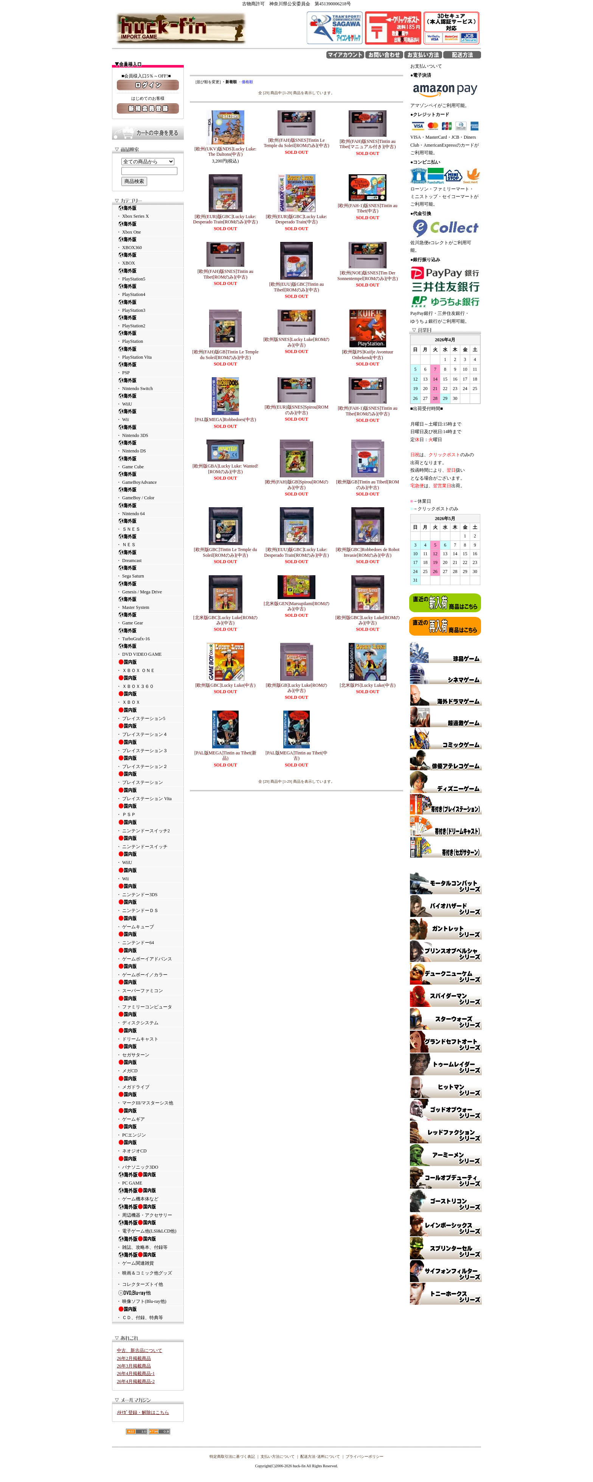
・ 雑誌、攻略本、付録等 (147, 1243)
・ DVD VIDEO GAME (147, 650)
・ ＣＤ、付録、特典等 (147, 1313)
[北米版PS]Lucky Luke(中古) (368, 685)
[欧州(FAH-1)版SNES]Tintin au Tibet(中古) (367, 208)
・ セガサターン (147, 1050)
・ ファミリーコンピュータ (147, 1002)
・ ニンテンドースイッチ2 (147, 826)
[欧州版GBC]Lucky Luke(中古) (226, 685)
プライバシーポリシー (364, 1456)
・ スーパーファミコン (147, 986)
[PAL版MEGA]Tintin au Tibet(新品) (225, 755)
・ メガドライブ (147, 1082)
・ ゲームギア (147, 1114)
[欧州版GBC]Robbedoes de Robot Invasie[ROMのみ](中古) (368, 552)
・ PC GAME (147, 1178)
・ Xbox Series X (147, 212)
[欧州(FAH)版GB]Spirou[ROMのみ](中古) (296, 484)
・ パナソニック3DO (147, 1162)
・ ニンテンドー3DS (147, 890)
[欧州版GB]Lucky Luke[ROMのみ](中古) (296, 688)
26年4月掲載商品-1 (136, 1373)
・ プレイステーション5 (147, 714)
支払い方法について (278, 1456)
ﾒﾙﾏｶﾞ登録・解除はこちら (143, 1412)
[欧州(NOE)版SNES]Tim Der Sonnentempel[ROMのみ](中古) (367, 275)
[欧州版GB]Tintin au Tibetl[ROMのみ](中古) (367, 484)
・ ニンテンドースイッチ (147, 842)
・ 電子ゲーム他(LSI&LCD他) (147, 1226)
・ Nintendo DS (147, 447)
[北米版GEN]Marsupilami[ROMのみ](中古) (296, 606)
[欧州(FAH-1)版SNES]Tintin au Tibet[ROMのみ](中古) (367, 411)
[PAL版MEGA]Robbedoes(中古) (225, 419)
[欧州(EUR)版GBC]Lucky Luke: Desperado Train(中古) (296, 219)
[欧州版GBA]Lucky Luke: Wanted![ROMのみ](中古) (225, 468)
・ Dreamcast (147, 556)
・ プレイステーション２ (147, 762)
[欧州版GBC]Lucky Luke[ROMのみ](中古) (367, 620)
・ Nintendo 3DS (147, 431)
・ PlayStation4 (147, 290)
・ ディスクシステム (147, 1018)
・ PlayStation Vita (147, 353)
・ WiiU (147, 400)
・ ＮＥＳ (147, 540)
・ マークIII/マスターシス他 (147, 1098)
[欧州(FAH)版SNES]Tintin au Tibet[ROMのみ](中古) (225, 274)
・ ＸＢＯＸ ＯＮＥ (147, 666)
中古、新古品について (139, 1350)
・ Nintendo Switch (147, 384)
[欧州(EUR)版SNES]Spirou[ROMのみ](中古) (297, 409)
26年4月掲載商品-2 (136, 1381)
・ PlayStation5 (147, 275)
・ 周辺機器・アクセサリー (147, 1210)
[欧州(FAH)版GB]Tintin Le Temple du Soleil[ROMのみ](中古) (225, 354)
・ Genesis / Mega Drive (147, 588)
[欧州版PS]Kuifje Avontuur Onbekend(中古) (367, 354)
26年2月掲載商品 (134, 1358)
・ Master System (147, 603)
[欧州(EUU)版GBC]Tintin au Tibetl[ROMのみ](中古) (296, 287)
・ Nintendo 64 (147, 509)
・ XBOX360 (147, 243)
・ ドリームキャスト (147, 1034)
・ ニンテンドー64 (147, 938)
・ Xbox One (147, 228)
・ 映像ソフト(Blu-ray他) (147, 1297)
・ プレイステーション (147, 778)
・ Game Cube (147, 462)
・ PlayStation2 (147, 321)
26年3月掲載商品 (134, 1366)
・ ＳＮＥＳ (147, 525)
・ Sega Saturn (147, 572)
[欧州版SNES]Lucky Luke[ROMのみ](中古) (297, 342)
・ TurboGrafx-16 (147, 634)
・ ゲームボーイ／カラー (147, 970)
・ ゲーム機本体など (147, 1194)
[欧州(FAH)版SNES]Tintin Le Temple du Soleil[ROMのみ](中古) (296, 143)
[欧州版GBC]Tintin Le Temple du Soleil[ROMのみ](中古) (225, 552)
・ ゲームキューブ (147, 922)
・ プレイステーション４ (147, 730)
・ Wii (147, 415)
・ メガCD (147, 1066)
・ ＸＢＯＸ (147, 698)
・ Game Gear (147, 619)
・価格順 (245, 82)
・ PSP (147, 368)
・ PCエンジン (147, 1130)
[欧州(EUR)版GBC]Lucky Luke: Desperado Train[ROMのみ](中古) (225, 219)
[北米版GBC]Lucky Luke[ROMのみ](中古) (225, 620)
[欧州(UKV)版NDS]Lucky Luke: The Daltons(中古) (225, 151)
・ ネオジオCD (147, 1146)
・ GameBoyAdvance (147, 478)
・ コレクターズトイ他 (139, 1284)
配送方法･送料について (320, 1456)
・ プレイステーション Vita (147, 794)
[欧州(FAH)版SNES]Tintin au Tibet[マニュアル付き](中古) (368, 144)
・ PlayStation (147, 337)
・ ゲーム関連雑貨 (147, 1258)
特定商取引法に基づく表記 (232, 1456)
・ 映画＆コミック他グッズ (144, 1273)
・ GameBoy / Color (147, 493)
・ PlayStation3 (147, 306)
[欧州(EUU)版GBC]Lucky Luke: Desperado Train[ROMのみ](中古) (296, 552)
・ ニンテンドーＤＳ (147, 906)
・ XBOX (147, 259)
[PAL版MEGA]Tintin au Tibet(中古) (296, 755)
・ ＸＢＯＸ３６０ (147, 682)
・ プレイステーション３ (147, 746)
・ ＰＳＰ (147, 810)
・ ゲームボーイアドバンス (147, 954)
